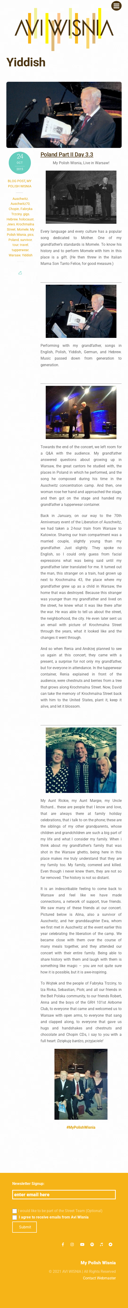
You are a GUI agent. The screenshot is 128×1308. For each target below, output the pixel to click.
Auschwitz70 (20, 204)
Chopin (14, 209)
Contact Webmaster (99, 1278)
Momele (23, 229)
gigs (26, 214)
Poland (13, 240)
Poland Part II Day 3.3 (67, 154)
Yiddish (27, 255)
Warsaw (15, 255)
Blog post (16, 181)
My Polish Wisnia (98, 1262)
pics (30, 235)
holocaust (26, 219)
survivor (26, 240)
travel (24, 245)
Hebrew (12, 219)
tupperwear (20, 250)
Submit (25, 1227)
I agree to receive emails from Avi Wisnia (50, 1217)
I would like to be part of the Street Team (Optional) (57, 1211)
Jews (11, 224)
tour (15, 245)
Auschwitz (20, 199)
